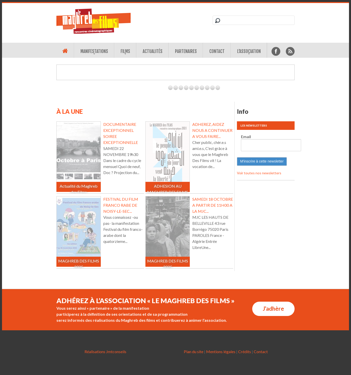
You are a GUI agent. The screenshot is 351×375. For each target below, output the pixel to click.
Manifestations (94, 51)
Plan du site (193, 351)
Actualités (152, 51)
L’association (249, 51)
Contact (217, 51)
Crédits (244, 351)
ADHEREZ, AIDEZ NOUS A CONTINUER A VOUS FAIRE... (212, 130)
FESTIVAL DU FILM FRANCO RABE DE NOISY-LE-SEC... (120, 205)
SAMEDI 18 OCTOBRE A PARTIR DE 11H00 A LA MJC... (212, 205)
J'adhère (273, 308)
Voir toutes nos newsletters (259, 173)
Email (246, 136)
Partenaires (186, 51)
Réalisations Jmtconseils (105, 351)
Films (125, 51)
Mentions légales (220, 351)
